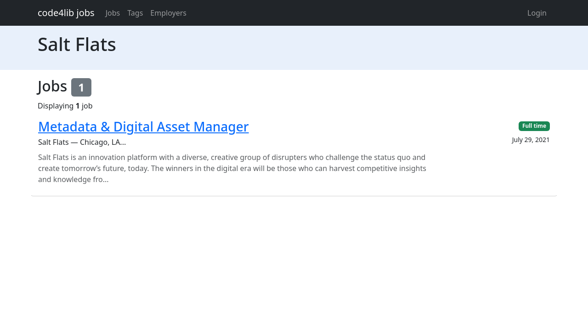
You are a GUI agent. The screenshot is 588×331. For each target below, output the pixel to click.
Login (537, 13)
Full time (534, 126)
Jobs (113, 13)
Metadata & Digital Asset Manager (143, 126)
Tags (135, 13)
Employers (168, 13)
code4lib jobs (66, 12)
